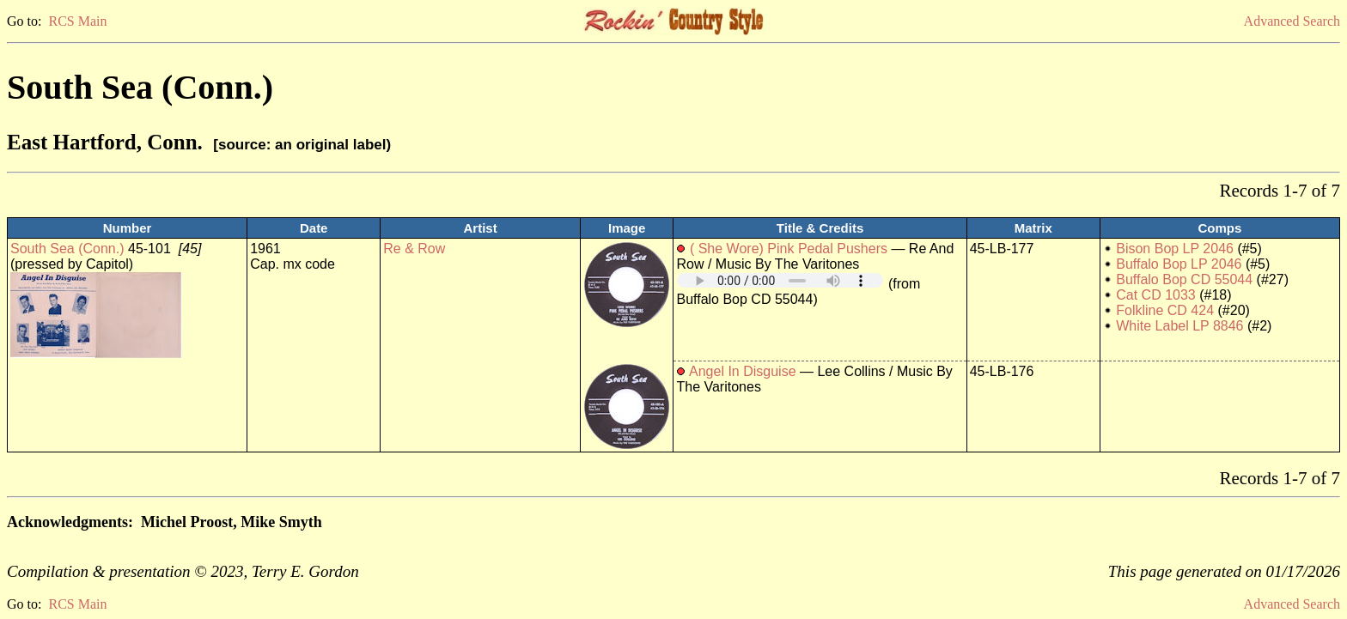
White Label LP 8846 (1179, 326)
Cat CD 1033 (1156, 295)
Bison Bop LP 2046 (1175, 248)
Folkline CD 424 (1165, 310)
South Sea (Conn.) (67, 248)
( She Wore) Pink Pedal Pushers (788, 248)
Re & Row (414, 248)
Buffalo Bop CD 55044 (1184, 279)
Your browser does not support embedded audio (780, 280)
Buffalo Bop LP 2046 (1178, 264)
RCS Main (77, 21)
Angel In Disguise (742, 371)
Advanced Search (1292, 21)
